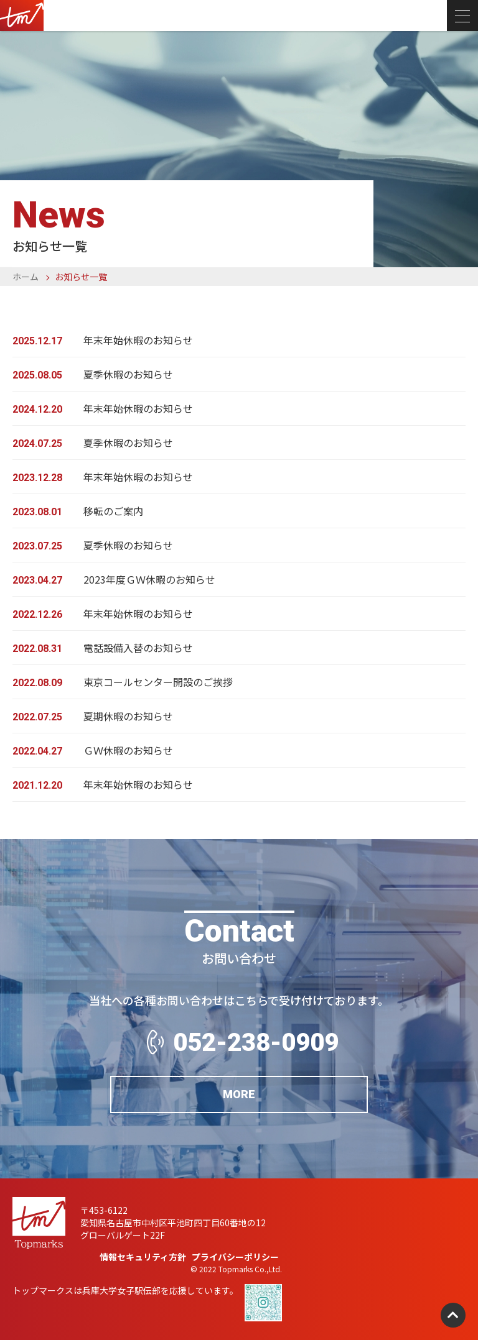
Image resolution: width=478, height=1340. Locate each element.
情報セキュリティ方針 (143, 1257)
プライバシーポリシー (235, 1257)
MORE (239, 1094)
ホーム (25, 276)
